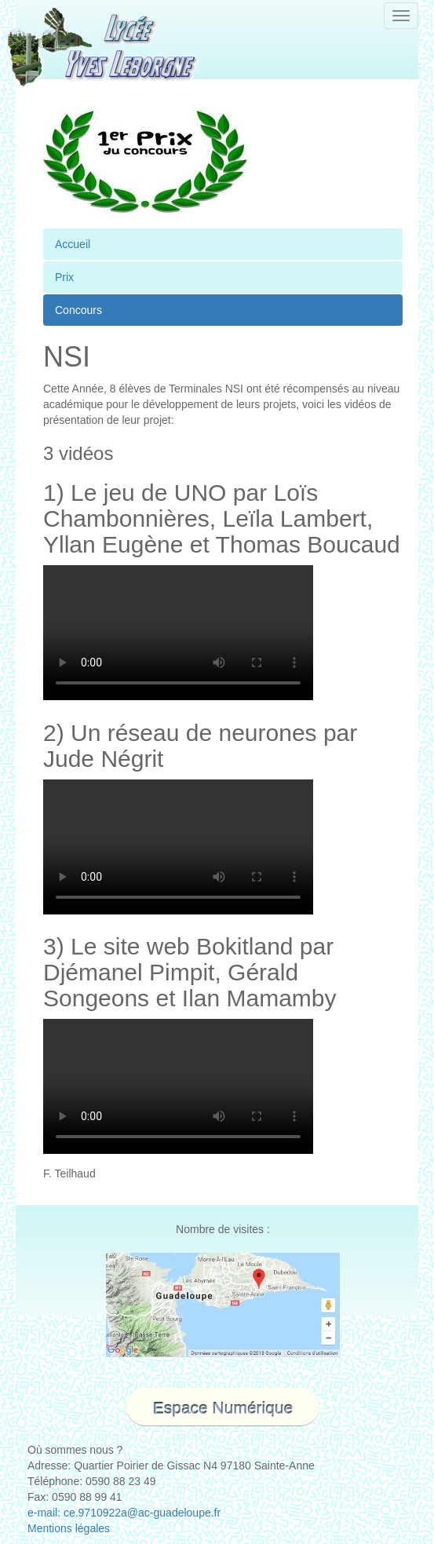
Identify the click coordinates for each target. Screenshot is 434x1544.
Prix (64, 277)
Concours (78, 310)
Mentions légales (68, 1528)
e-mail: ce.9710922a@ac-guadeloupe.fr (124, 1512)
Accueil (72, 244)
